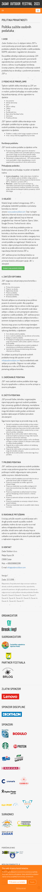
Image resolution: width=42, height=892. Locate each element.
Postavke (32, 882)
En (3, 10)
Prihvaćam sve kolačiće (17, 882)
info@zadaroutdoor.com (11, 360)
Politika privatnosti (21, 888)
